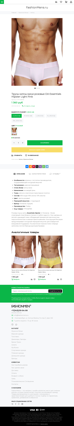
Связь (13, 379)
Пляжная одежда (17, 353)
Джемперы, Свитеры (18, 339)
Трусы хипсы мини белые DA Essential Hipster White (23, 271)
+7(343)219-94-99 (19, 310)
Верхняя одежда (17, 334)
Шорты (14, 345)
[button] (35, 88)
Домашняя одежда (18, 356)
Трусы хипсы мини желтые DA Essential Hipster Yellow (50, 271)
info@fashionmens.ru (21, 315)
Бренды (14, 358)
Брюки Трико (16, 342)
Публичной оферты (55, 294)
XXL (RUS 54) (17, 121)
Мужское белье (28, 159)
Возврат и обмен (17, 376)
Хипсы (21, 159)
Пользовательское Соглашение (22, 381)
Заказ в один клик (37, 150)
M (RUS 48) (28, 116)
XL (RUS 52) (51, 116)
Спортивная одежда (18, 350)
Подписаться (55, 291)
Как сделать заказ (17, 368)
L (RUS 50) (39, 116)
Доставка (14, 370)
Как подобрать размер (19, 365)
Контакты (14, 384)
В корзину (45, 143)
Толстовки (15, 336)
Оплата (14, 373)
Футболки (15, 347)
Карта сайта (44, 424)
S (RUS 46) (16, 116)
